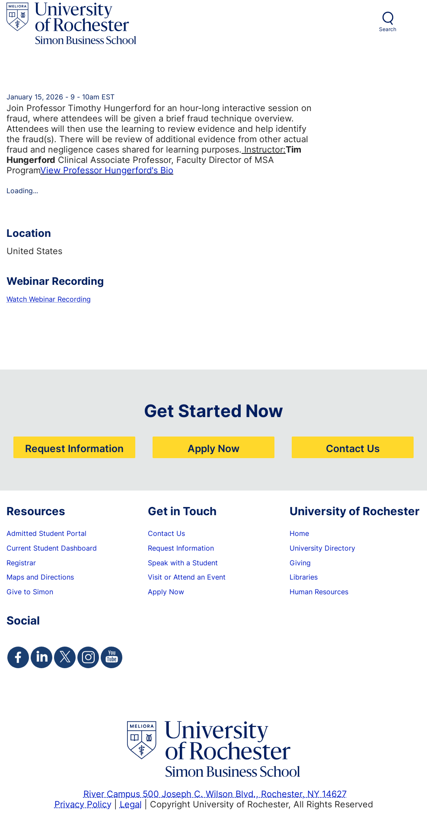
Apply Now (213, 448)
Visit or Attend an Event (187, 577)
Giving (300, 562)
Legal (131, 804)
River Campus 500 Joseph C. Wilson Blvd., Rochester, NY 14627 (215, 793)
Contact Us (353, 448)
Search (387, 29)
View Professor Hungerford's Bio (106, 170)
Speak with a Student (183, 562)
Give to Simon (29, 591)
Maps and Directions (40, 577)
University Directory (322, 548)
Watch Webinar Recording (48, 299)
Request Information (74, 448)
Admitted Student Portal (46, 533)
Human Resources (319, 591)
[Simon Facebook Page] (18, 657)
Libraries (304, 577)
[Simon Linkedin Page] (41, 657)
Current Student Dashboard (51, 548)
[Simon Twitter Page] (65, 657)
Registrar (21, 562)
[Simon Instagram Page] (88, 657)
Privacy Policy (83, 804)
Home (299, 533)
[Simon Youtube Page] (111, 657)
